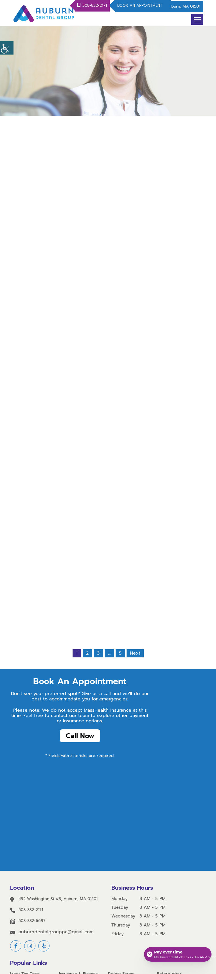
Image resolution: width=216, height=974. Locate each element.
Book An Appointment (139, 5)
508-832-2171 (94, 5)
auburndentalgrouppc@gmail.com (56, 932)
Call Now (80, 736)
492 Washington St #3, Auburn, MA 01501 (58, 899)
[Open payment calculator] (178, 954)
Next (135, 653)
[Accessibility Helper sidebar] (7, 48)
